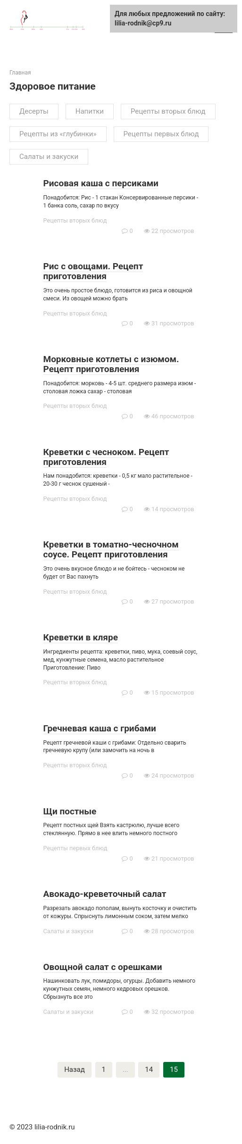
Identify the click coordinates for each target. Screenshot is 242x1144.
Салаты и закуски (48, 156)
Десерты (34, 111)
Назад (74, 1069)
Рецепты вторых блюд (168, 111)
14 (149, 1069)
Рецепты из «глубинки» (58, 134)
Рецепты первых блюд (161, 134)
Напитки (89, 111)
